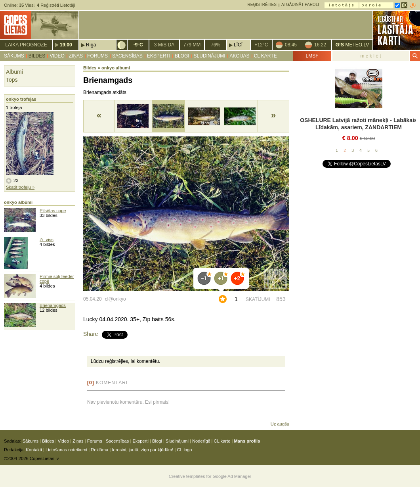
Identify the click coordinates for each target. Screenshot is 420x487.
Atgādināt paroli (300, 4)
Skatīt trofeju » (20, 187)
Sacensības (127, 56)
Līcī (238, 45)
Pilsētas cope (53, 210)
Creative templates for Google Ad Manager (210, 476)
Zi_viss (46, 239)
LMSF (311, 56)
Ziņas (76, 56)
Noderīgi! (201, 441)
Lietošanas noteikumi (66, 449)
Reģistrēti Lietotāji (56, 5)
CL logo (184, 449)
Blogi (182, 56)
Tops (12, 80)
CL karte (265, 56)
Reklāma (99, 449)
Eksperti (158, 56)
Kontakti (34, 449)
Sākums (14, 56)
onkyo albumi (115, 67)
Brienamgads (53, 305)
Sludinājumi (209, 56)
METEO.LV (352, 45)
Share (90, 334)
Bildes (37, 56)
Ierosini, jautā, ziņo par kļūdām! (142, 449)
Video (57, 56)
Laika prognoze (26, 45)
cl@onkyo (115, 299)
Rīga (91, 45)
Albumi (14, 72)
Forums (97, 56)
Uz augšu (280, 424)
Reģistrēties (262, 4)
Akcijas (240, 56)
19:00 (66, 45)
